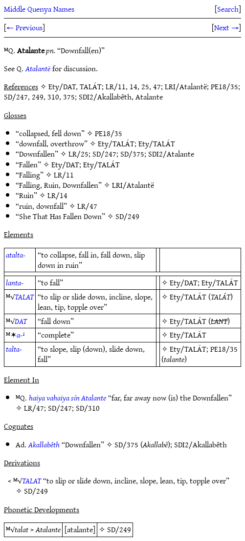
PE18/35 (108, 133)
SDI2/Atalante (171, 153)
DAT (21, 321)
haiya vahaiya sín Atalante (67, 397)
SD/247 (104, 153)
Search (228, 9)
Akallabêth (44, 444)
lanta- (14, 282)
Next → (226, 27)
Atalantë (37, 68)
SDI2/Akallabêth (200, 444)
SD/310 (88, 408)
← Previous (24, 27)
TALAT (24, 296)
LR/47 (87, 206)
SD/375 (132, 153)
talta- (14, 349)
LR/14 (57, 195)
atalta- (15, 254)
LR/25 (78, 153)
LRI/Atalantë (133, 185)
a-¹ (21, 334)
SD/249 (127, 216)
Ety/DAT (65, 164)
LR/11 (64, 174)
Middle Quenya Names (39, 9)
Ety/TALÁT (116, 143)
